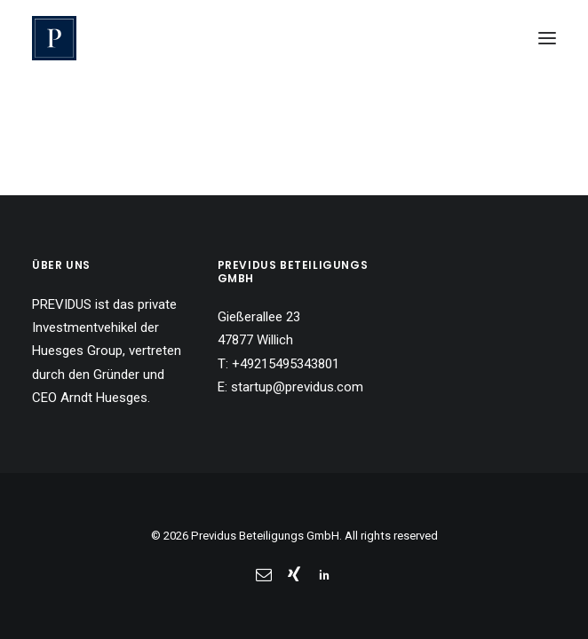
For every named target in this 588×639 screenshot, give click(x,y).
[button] (547, 38)
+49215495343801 (285, 364)
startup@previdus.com (297, 387)
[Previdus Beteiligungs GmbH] (54, 38)
